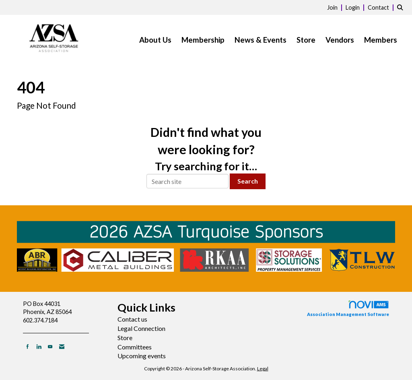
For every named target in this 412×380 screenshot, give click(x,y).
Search (247, 181)
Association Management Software (348, 308)
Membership (203, 39)
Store (306, 39)
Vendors (339, 39)
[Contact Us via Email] (62, 346)
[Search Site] (401, 7)
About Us (155, 39)
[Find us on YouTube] (50, 346)
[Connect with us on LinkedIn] (38, 346)
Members (380, 39)
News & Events (260, 39)
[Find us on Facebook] (27, 346)
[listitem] (335, 7)
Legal (262, 369)
